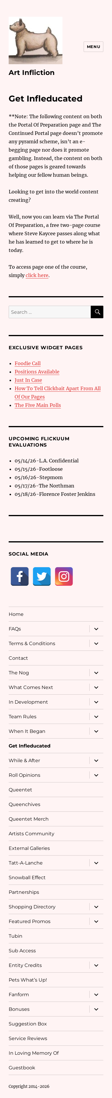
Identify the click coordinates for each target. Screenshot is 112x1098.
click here (37, 275)
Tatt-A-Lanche (26, 863)
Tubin (15, 936)
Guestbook (22, 1068)
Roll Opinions (24, 775)
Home (16, 614)
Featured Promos (29, 921)
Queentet (20, 790)
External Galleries (29, 848)
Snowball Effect (27, 877)
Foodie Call (28, 363)
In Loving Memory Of (34, 1053)
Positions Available (37, 372)
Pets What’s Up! (28, 980)
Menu (93, 46)
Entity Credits (25, 965)
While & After (24, 760)
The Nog (19, 673)
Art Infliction (32, 72)
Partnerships (24, 892)
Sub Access (22, 951)
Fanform (19, 994)
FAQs (15, 629)
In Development (28, 702)
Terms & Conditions (32, 643)
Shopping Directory (32, 907)
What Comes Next (31, 687)
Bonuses (19, 1009)
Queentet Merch (29, 819)
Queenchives (24, 804)
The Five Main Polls (38, 405)
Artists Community (31, 833)
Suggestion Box (28, 1024)
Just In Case (28, 380)
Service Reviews (28, 1038)
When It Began (27, 731)
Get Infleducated (29, 746)
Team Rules (22, 716)
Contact (18, 658)
